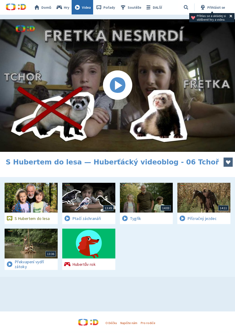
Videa (82, 7)
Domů (42, 7)
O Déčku (111, 323)
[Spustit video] (117, 85)
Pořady (105, 7)
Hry (63, 7)
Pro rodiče (148, 323)
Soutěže (130, 7)
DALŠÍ (153, 7)
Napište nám (128, 323)
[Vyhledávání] (186, 7)
